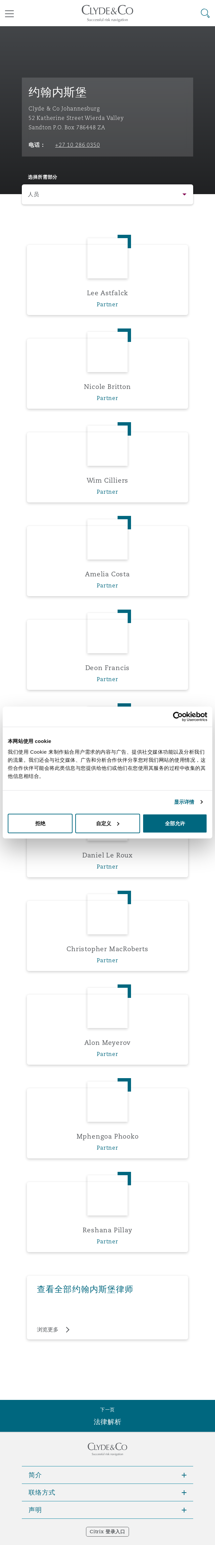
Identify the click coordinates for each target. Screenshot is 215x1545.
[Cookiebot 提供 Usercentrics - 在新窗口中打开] (177, 717)
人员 (33, 194)
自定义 (107, 823)
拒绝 (40, 823)
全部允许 (175, 823)
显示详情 (184, 802)
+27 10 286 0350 (77, 144)
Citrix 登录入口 (107, 1532)
